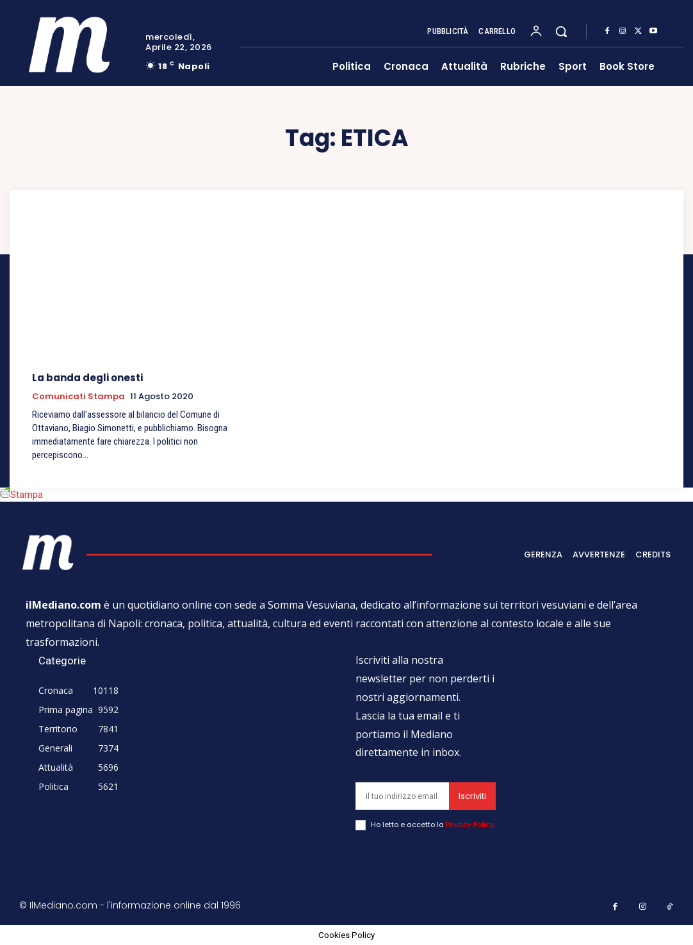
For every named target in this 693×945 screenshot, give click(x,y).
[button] (561, 31)
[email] (402, 796)
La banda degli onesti (87, 377)
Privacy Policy (470, 824)
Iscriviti (472, 796)
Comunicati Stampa (78, 396)
